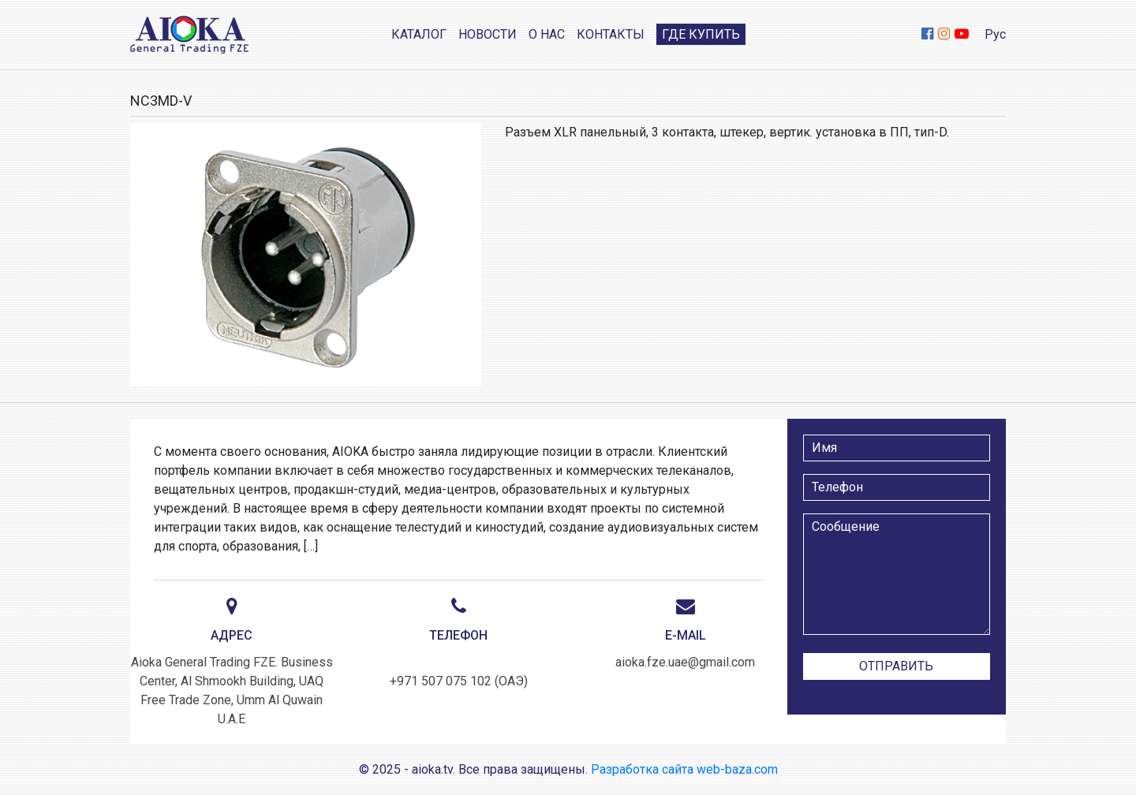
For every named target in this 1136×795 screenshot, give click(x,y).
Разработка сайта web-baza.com (684, 769)
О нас (547, 34)
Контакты (611, 34)
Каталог (419, 34)
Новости (487, 34)
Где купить (701, 34)
